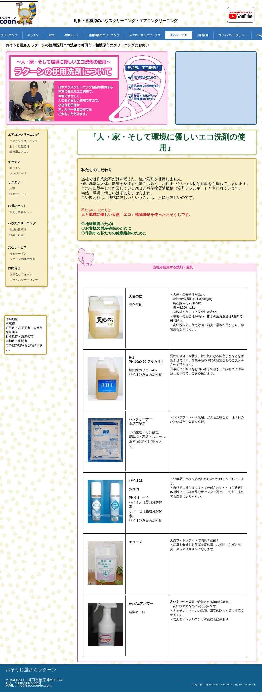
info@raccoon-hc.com (34, 685)
